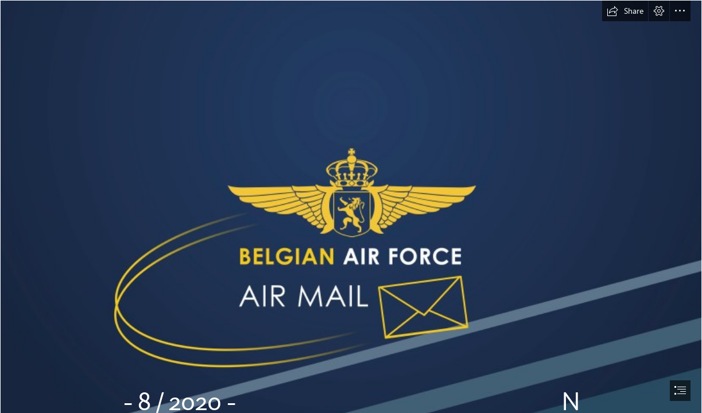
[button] (625, 11)
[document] (351, 206)
